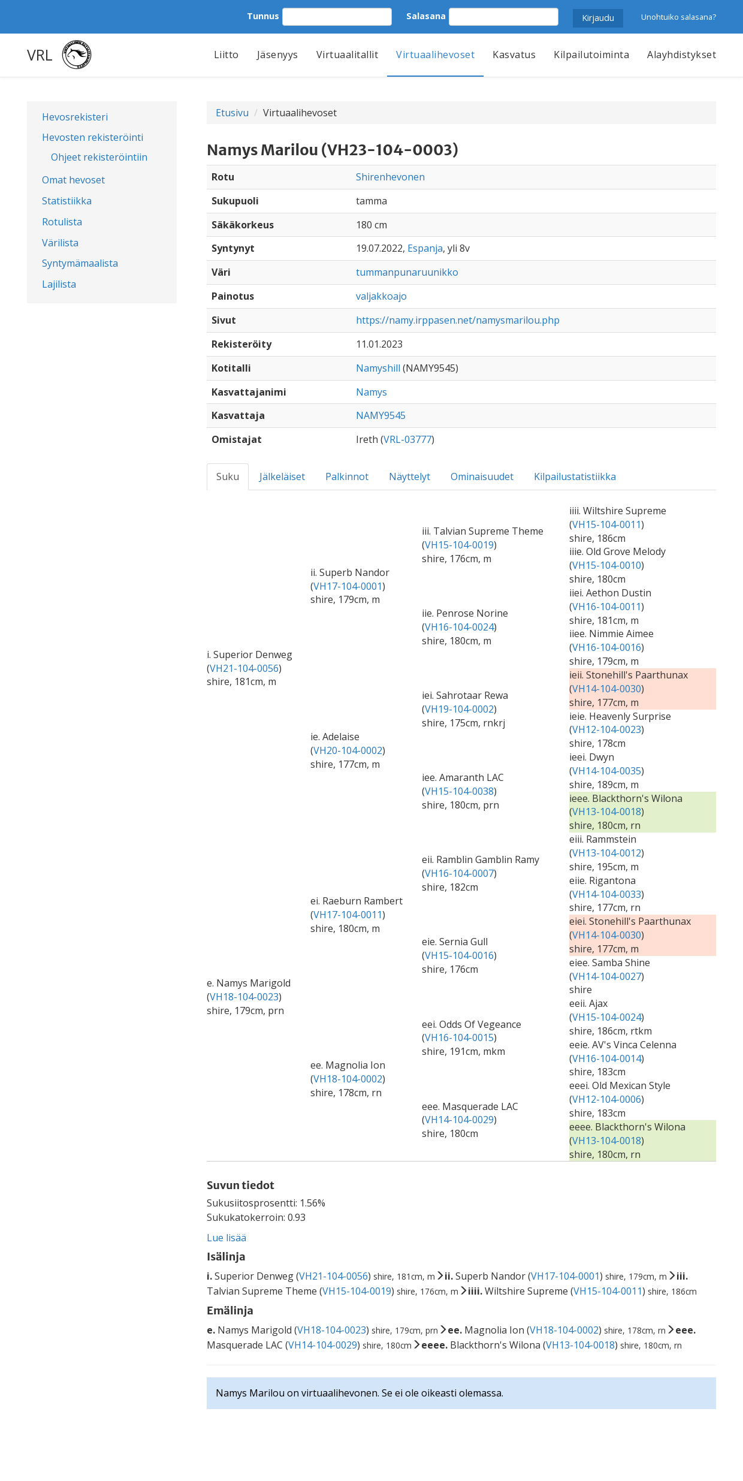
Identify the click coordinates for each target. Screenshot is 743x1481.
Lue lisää (226, 1237)
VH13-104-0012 (606, 852)
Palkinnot (347, 476)
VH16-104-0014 (606, 1058)
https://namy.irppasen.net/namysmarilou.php (458, 320)
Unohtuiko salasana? (678, 16)
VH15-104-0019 (459, 544)
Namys (371, 392)
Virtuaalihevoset (435, 54)
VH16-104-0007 (459, 873)
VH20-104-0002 (347, 750)
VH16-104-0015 (459, 1037)
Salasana (426, 16)
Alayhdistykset (681, 54)
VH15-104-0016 (459, 955)
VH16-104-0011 (606, 606)
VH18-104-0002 (347, 1078)
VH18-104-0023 (244, 996)
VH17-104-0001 (347, 586)
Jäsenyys (277, 54)
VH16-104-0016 (606, 647)
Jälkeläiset (282, 476)
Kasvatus (514, 54)
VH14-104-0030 (606, 688)
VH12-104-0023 (606, 729)
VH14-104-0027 (606, 976)
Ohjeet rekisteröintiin (99, 157)
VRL (40, 54)
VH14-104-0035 (606, 770)
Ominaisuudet (482, 476)
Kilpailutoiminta (591, 54)
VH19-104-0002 (459, 709)
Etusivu (232, 112)
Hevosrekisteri (75, 116)
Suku (227, 476)
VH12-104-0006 (606, 1099)
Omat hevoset (73, 179)
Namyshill (378, 368)
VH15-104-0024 (606, 1017)
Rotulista (62, 221)
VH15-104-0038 (459, 791)
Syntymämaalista (80, 263)
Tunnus (263, 16)
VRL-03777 (407, 439)
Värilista (60, 242)
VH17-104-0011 (347, 914)
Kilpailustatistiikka (575, 476)
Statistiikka (67, 200)
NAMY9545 (381, 415)
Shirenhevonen (390, 176)
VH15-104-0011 (606, 524)
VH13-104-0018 (606, 811)
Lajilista (59, 284)
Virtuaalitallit (347, 54)
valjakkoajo (381, 296)
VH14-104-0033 (606, 894)
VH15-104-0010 (606, 565)
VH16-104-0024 (459, 627)
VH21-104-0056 (244, 668)
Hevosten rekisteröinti (92, 137)
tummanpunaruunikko (407, 272)
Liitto (226, 54)
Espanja (425, 248)
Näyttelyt (409, 476)
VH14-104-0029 (459, 1119)
